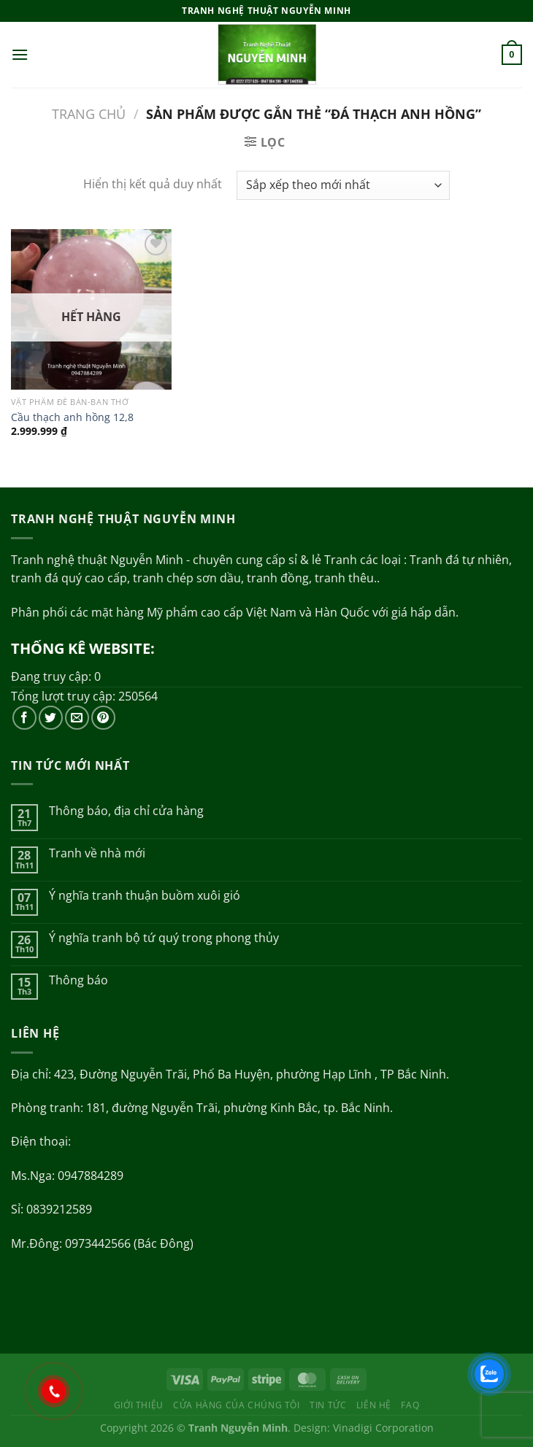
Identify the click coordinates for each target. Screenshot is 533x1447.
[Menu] (19, 54)
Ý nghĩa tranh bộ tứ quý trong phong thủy (164, 938)
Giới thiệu (139, 1405)
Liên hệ (373, 1405)
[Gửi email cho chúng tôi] (77, 718)
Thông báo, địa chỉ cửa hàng (126, 811)
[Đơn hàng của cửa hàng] (343, 185)
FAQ (410, 1405)
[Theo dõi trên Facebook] (24, 718)
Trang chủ (89, 113)
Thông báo (78, 980)
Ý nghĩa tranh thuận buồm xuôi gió (144, 896)
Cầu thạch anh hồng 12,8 (72, 417)
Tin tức (328, 1405)
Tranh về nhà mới (97, 853)
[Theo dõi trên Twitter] (51, 718)
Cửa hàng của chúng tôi (236, 1405)
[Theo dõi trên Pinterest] (103, 718)
